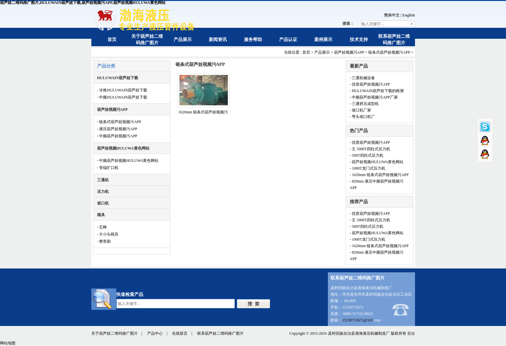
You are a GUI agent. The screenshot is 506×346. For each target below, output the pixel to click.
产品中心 (155, 333)
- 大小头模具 (108, 234)
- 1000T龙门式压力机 (367, 168)
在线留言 (179, 333)
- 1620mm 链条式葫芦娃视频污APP (379, 175)
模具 (101, 215)
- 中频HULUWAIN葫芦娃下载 (122, 97)
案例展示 (323, 39)
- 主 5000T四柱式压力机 (370, 149)
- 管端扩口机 (108, 167)
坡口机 (103, 203)
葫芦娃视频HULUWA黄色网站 (123, 148)
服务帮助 (253, 39)
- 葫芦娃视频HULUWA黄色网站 (377, 162)
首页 (111, 39)
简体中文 (392, 15)
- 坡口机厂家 (360, 110)
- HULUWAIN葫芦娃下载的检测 (377, 91)
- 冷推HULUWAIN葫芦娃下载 (122, 90)
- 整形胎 (104, 241)
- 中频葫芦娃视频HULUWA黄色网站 (128, 160)
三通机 (103, 180)
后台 (411, 333)
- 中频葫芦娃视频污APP (117, 136)
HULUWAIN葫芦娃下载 (117, 78)
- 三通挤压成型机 (364, 103)
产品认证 (288, 39)
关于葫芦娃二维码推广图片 (114, 333)
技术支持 (359, 39)
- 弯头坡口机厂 (362, 116)
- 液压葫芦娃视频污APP (117, 129)
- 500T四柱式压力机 (366, 155)
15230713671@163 (357, 320)
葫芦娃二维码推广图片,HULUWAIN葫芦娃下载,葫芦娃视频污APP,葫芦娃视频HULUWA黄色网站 (83, 2)
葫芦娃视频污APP (349, 52)
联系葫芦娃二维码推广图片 (220, 333)
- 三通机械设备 (362, 78)
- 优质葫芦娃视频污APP (370, 84)
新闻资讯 (218, 39)
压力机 (103, 191)
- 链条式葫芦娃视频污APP (119, 122)
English (408, 15)
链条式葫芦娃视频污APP (389, 52)
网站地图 (7, 343)
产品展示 (183, 39)
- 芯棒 (102, 227)
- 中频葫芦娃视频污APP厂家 (374, 97)
